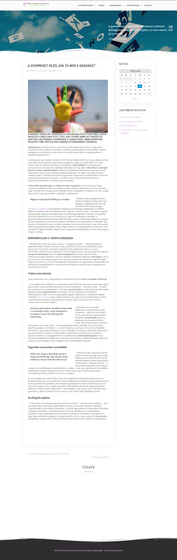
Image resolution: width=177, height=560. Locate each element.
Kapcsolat (148, 5)
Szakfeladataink (133, 5)
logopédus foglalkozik (38, 209)
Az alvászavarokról (129, 125)
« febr (134, 98)
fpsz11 (45, 70)
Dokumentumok (115, 5)
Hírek (60, 70)
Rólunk (101, 5)
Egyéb (54, 70)
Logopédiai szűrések (85, 5)
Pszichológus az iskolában (132, 121)
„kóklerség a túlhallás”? (131, 117)
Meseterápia (43, 297)
